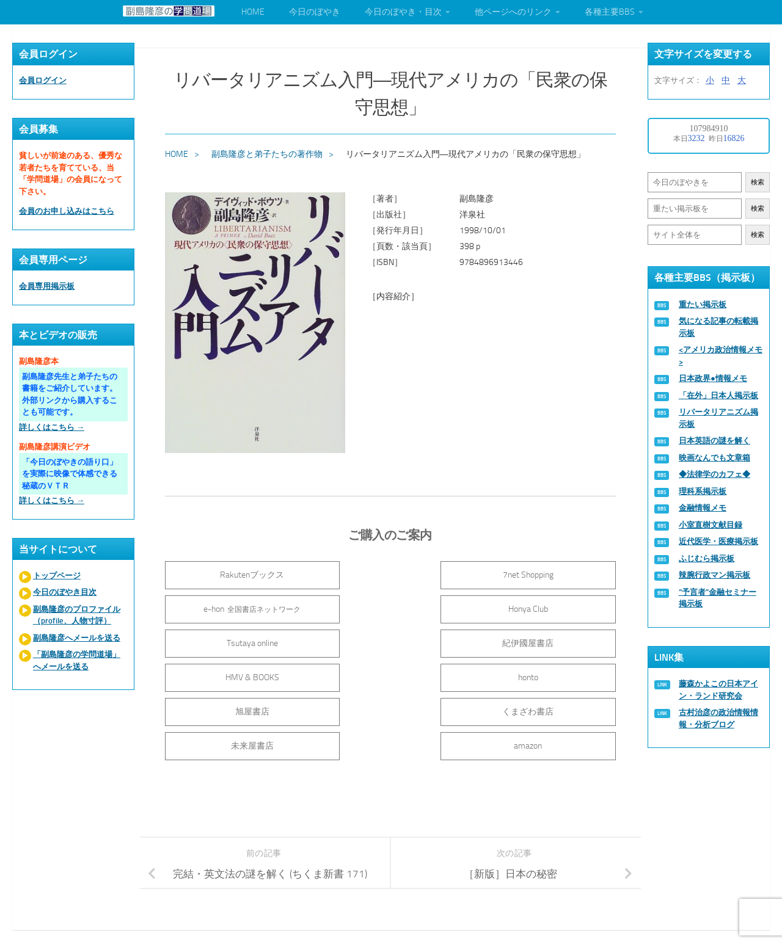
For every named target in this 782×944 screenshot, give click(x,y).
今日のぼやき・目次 (403, 12)
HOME (253, 12)
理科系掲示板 (702, 491)
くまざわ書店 (239, 675)
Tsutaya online (391, 607)
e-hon (543, 573)
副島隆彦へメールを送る (76, 637)
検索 (757, 182)
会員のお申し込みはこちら (66, 211)
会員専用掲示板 (47, 286)
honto (391, 641)
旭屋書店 (543, 641)
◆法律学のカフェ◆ (714, 474)
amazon (543, 675)
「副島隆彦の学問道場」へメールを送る (76, 660)
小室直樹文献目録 (710, 524)
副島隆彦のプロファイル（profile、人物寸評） (76, 615)
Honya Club (238, 607)
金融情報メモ (702, 507)
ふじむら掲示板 (706, 558)
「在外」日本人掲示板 (718, 395)
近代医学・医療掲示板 (718, 541)
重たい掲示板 (702, 304)
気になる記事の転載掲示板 (718, 327)
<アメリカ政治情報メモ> (720, 355)
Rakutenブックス (238, 573)
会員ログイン (43, 80)
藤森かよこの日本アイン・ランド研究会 (718, 689)
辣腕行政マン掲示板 (714, 574)
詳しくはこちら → (51, 427)
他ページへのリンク (513, 12)
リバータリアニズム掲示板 (718, 418)
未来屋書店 (391, 675)
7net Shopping (391, 573)
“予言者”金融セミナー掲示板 (717, 598)
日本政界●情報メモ (713, 378)
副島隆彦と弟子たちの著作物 (267, 152)
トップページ (57, 575)
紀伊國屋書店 (543, 607)
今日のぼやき (314, 12)
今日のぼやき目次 (65, 592)
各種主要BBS (610, 12)
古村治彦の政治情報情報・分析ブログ (718, 718)
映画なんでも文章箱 (714, 457)
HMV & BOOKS (239, 641)
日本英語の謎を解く (714, 440)
